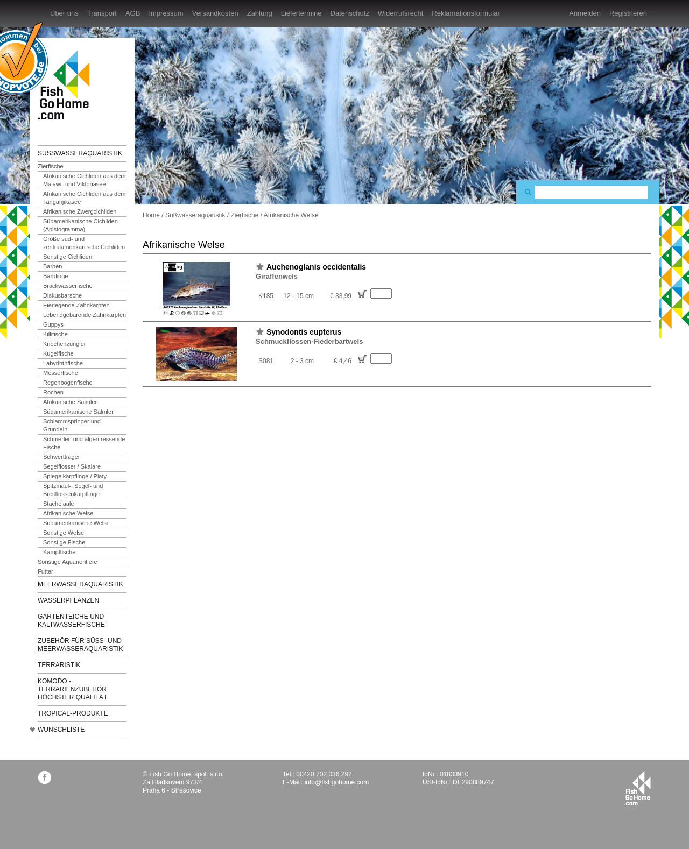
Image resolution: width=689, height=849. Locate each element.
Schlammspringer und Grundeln (72, 425)
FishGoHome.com (67, 85)
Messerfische (60, 373)
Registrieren (628, 13)
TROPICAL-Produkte (73, 713)
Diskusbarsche (62, 295)
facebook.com (44, 777)
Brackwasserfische (68, 285)
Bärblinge (55, 276)
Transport (102, 13)
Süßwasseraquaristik (80, 153)
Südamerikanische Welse (76, 523)
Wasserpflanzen (68, 600)
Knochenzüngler (64, 344)
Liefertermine (301, 13)
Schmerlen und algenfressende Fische (84, 443)
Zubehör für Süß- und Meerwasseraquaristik (80, 645)
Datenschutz (350, 13)
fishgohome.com (637, 788)
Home (151, 215)
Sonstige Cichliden (67, 256)
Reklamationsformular (466, 13)
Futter (45, 571)
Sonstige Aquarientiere (67, 561)
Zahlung (259, 13)
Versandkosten (215, 13)
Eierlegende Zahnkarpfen (76, 305)
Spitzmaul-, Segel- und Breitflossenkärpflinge (73, 490)
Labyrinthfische (63, 363)
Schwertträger (61, 457)
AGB (132, 13)
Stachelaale (58, 503)
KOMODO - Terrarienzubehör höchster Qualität (72, 689)
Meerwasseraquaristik (80, 584)
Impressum (166, 13)
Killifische (55, 334)
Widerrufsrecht (401, 13)
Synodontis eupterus (303, 332)
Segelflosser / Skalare (72, 466)
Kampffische (59, 552)
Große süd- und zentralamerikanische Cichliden (84, 243)
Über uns (64, 13)
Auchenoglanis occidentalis (316, 267)
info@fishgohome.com (337, 782)
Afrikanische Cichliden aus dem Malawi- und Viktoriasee (84, 180)
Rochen (53, 392)
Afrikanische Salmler (70, 402)
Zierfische (51, 166)
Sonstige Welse (63, 532)
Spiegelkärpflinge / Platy (75, 476)
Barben (52, 266)
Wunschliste (61, 729)
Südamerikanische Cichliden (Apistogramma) (80, 225)
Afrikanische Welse (68, 513)
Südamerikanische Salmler (78, 411)
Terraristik (59, 665)
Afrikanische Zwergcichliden (79, 211)
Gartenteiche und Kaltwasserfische (71, 620)
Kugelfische (58, 353)
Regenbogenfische (68, 382)
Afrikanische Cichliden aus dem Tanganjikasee (84, 197)
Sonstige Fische (64, 542)
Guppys (53, 324)
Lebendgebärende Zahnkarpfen (84, 315)
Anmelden (585, 13)
